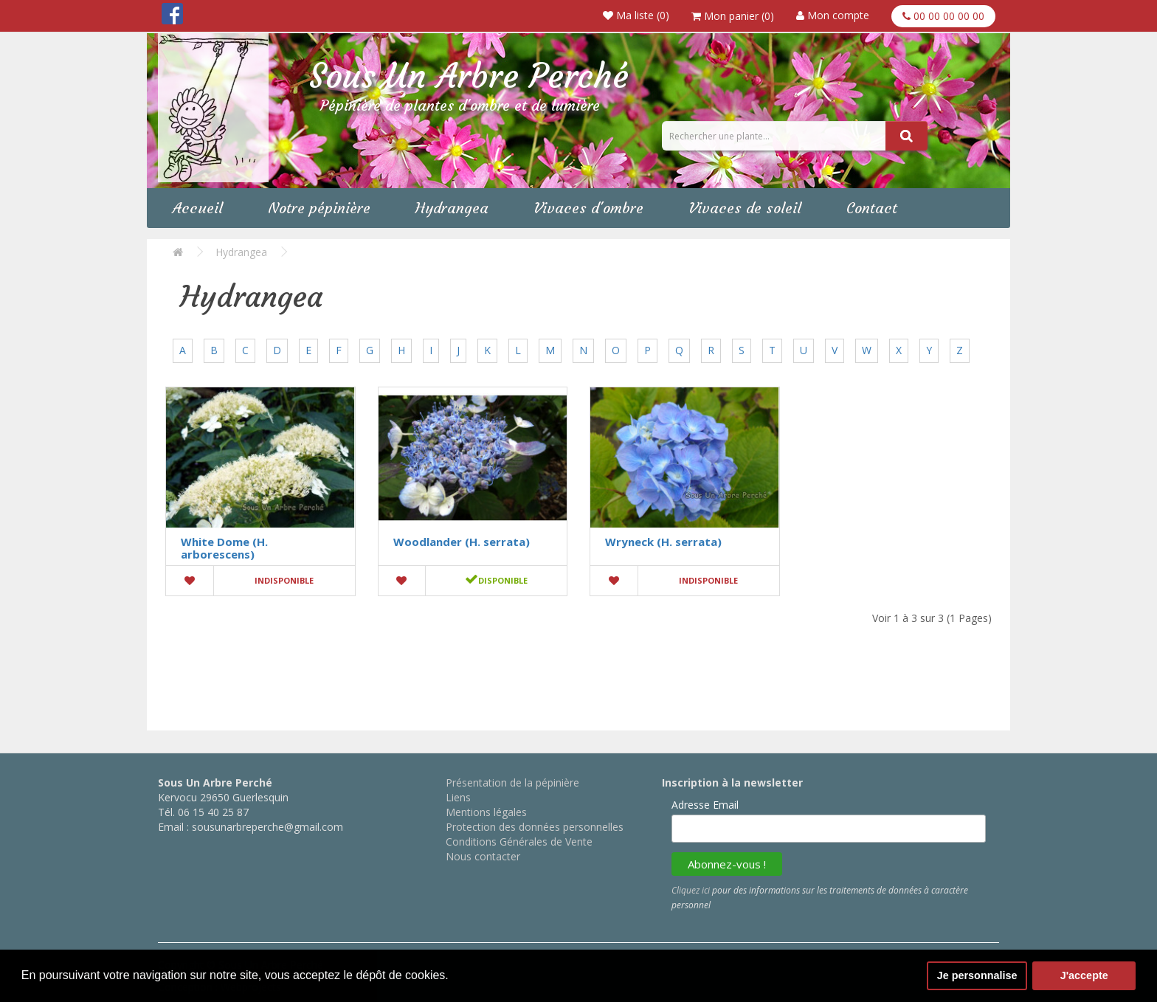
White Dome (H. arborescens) (224, 548)
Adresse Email (705, 805)
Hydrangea (451, 207)
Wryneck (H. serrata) (663, 541)
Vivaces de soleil (744, 207)
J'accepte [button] (1084, 975)
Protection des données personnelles (535, 827)
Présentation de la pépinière (512, 782)
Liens (458, 797)
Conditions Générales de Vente (519, 842)
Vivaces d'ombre (588, 207)
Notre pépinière (319, 207)
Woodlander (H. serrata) (461, 541)
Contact (871, 207)
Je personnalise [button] (977, 975)
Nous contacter (483, 856)
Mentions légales (486, 812)
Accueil (198, 207)
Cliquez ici (690, 890)
